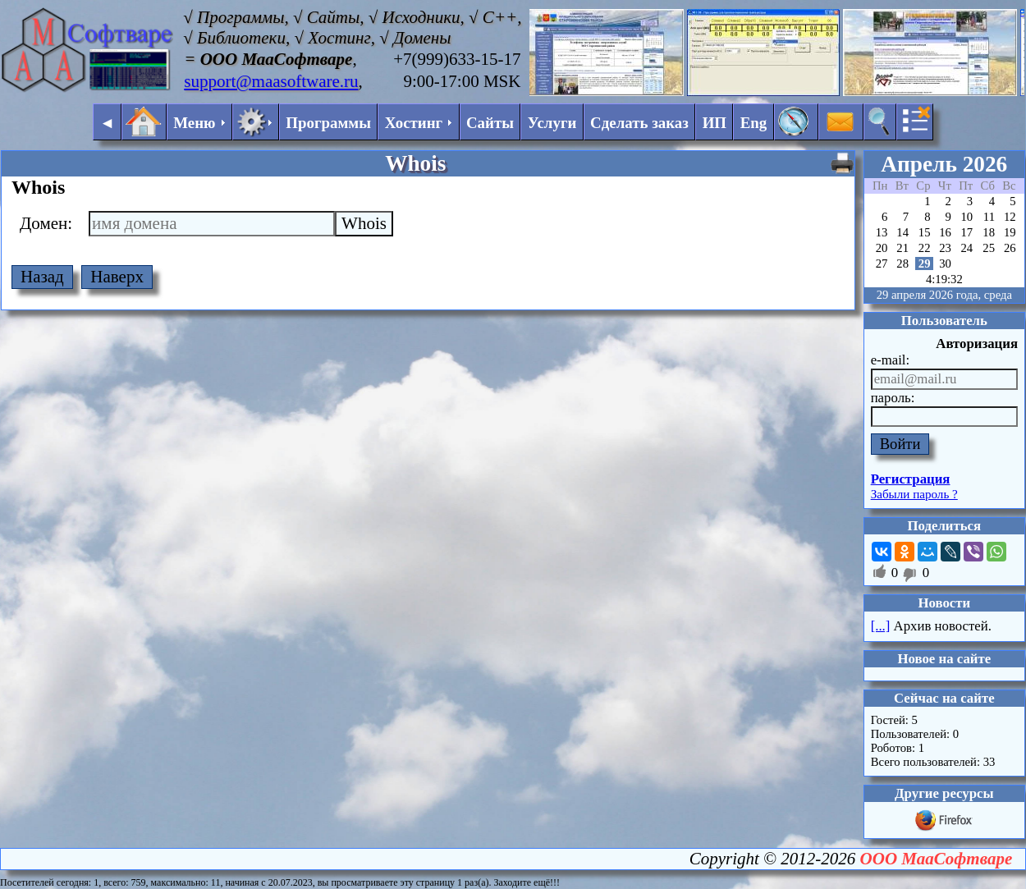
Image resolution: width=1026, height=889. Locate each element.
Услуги (552, 122)
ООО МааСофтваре (936, 858)
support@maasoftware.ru (271, 81)
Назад (42, 276)
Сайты (490, 122)
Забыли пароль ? (914, 494)
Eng (753, 122)
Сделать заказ (639, 122)
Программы (328, 122)
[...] (881, 626)
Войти (900, 443)
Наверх (117, 276)
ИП (714, 122)
